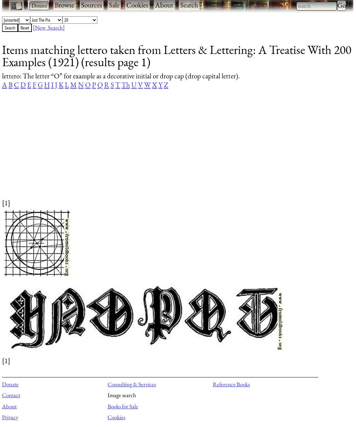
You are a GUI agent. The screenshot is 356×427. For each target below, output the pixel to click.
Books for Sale (123, 406)
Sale (114, 5)
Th (125, 84)
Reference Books (231, 384)
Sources (91, 5)
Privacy (10, 417)
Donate (10, 384)
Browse (64, 5)
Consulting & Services (132, 384)
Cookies (137, 5)
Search (189, 5)
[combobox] (316, 6)
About (164, 5)
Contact (11, 395)
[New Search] (49, 27)
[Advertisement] (173, 150)
